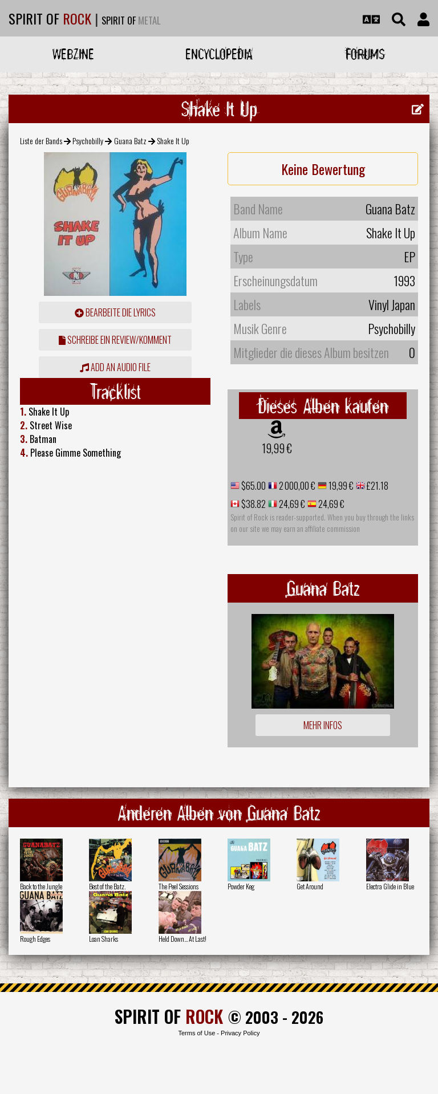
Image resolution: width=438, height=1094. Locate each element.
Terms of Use (196, 1033)
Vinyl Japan (391, 304)
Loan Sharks (103, 938)
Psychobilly (87, 141)
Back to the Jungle (41, 886)
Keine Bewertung (323, 168)
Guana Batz (130, 141)
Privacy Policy (240, 1033)
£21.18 (376, 486)
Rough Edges (35, 938)
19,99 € (277, 448)
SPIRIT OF (50, 18)
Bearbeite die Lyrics (115, 312)
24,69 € (291, 504)
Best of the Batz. (107, 886)
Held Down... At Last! (182, 938)
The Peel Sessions (178, 886)
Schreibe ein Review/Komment (115, 340)
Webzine (73, 53)
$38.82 (253, 504)
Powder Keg (241, 886)
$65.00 (253, 486)
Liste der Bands (41, 141)
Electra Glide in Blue (390, 886)
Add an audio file (115, 367)
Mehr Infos (322, 725)
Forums (365, 53)
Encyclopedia (219, 53)
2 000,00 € (296, 486)
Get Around (310, 886)
